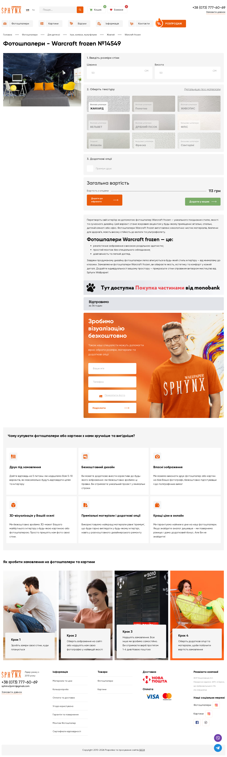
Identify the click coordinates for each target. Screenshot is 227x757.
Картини (102, 690)
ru (33, 9)
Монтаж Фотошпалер (64, 724)
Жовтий (111, 34)
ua (27, 9)
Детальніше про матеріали (202, 89)
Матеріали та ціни (62, 681)
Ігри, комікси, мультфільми (83, 34)
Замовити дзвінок (215, 12)
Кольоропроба (60, 690)
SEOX (142, 751)
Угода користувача (63, 707)
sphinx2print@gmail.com (15, 686)
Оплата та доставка (64, 698)
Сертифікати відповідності (67, 733)
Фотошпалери (30, 34)
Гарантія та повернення (66, 715)
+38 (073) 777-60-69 (208, 7)
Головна (7, 34)
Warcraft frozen (133, 34)
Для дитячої (54, 34)
